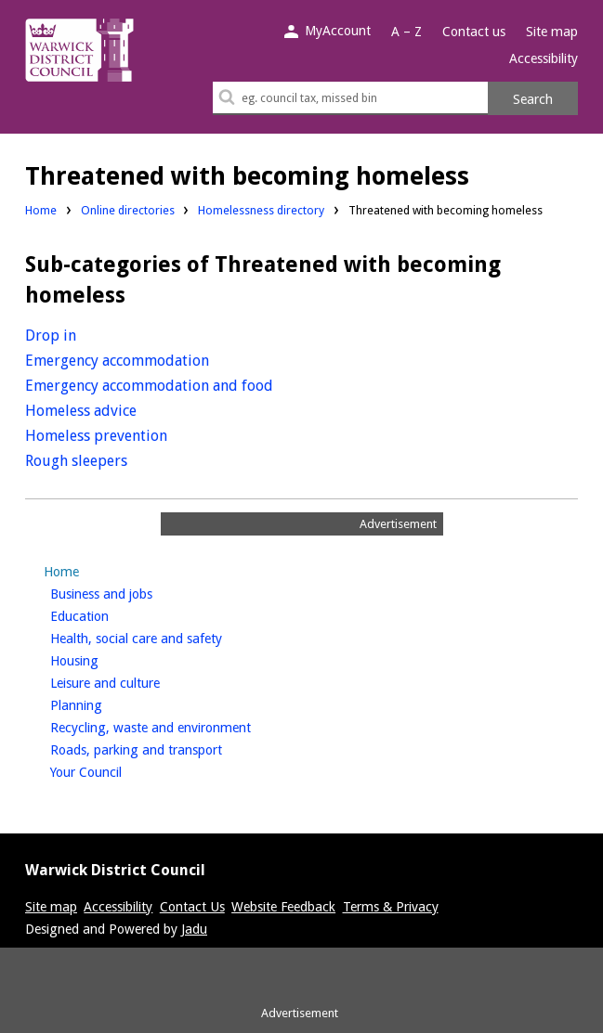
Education (110, 614)
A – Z (406, 31)
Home (41, 210)
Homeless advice (81, 411)
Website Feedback (283, 906)
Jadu (194, 929)
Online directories (128, 210)
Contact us (473, 31)
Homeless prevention (96, 436)
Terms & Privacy (391, 906)
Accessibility (543, 58)
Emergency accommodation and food (149, 385)
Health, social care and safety (167, 636)
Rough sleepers (76, 461)
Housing (105, 659)
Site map (552, 31)
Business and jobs (132, 592)
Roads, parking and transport (167, 748)
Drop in (50, 335)
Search (533, 99)
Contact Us (192, 906)
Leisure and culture (136, 681)
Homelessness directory (261, 210)
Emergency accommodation (117, 360)
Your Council (117, 770)
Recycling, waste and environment (181, 726)
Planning (107, 703)
